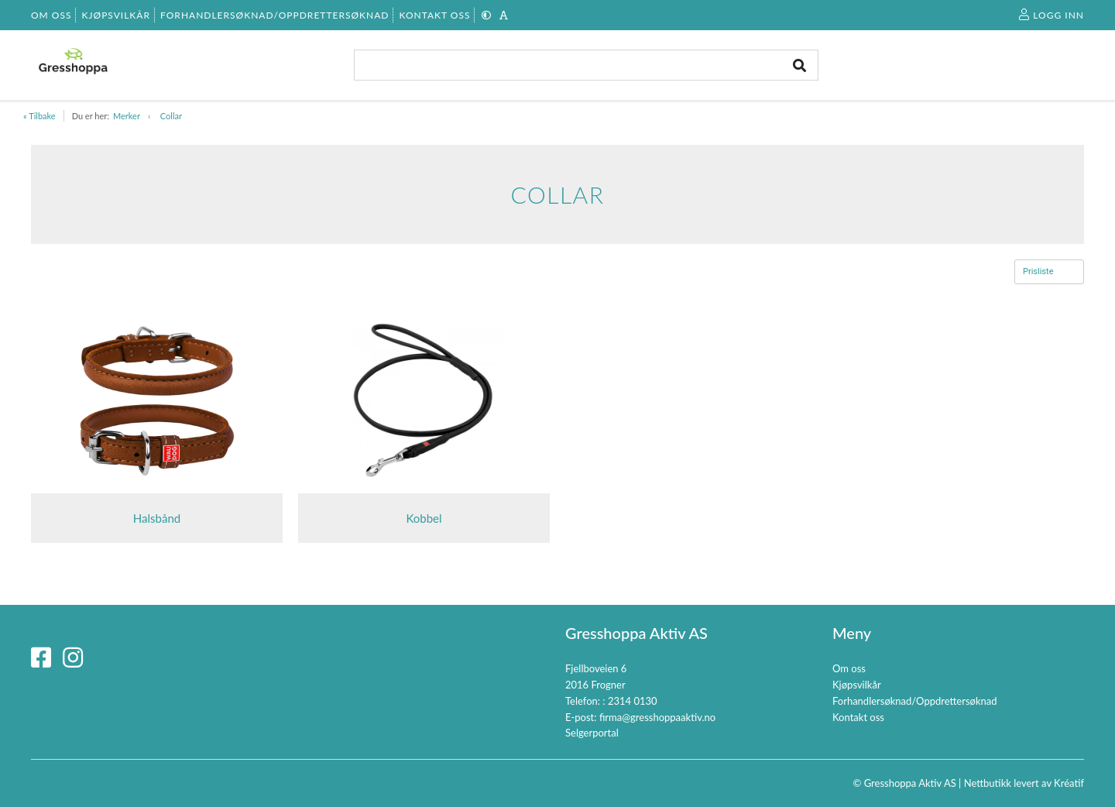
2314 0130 (632, 701)
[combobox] (586, 65)
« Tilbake (39, 116)
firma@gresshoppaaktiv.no (657, 717)
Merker (126, 116)
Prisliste (1038, 271)
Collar (171, 116)
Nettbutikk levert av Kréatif (1024, 783)
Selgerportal (592, 732)
